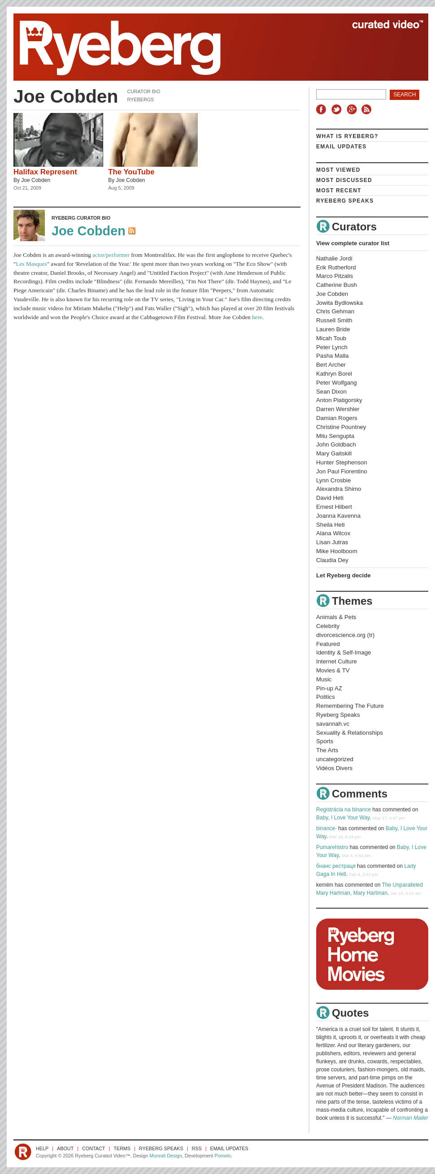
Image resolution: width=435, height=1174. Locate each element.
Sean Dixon (331, 391)
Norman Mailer (410, 1118)
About (65, 1148)
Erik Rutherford (336, 267)
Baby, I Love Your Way (343, 817)
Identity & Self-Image (343, 652)
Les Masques (31, 263)
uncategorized (334, 759)
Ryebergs (140, 99)
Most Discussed (344, 180)
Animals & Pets (336, 617)
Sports (324, 741)
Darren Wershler (338, 409)
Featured (328, 644)
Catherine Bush (336, 285)
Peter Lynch (332, 347)
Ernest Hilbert (334, 506)
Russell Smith (334, 320)
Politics (325, 696)
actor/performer (111, 254)
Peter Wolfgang (336, 382)
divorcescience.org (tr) (345, 635)
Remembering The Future (350, 705)
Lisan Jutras (332, 542)
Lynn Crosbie (333, 480)
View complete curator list (352, 243)
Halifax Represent (45, 172)
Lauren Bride (333, 329)
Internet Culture (336, 661)
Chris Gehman (335, 311)
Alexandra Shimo (338, 488)
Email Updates (341, 146)
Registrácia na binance (343, 809)
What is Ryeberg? (347, 136)
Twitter (337, 109)
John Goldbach (336, 444)
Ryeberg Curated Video (211, 47)
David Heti (330, 497)
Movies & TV (333, 670)
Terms (121, 1148)
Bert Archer (331, 364)
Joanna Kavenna (338, 515)
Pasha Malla (332, 355)
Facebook (323, 109)
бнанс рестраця (336, 866)
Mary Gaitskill (334, 453)
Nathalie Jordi (334, 258)
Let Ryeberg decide (343, 575)
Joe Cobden (35, 180)
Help (42, 1148)
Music (323, 679)
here (257, 317)
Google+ (353, 109)
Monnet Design (165, 1155)
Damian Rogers (336, 418)
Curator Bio (143, 91)
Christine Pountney (341, 427)
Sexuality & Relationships (349, 732)
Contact (93, 1148)
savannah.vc (332, 723)
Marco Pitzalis (334, 276)
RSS (367, 109)
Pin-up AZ (329, 688)
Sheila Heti (330, 524)
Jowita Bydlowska (339, 302)
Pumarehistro (332, 847)
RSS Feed (132, 231)
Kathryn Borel (334, 373)
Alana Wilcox (333, 533)
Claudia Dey (332, 560)
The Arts (327, 750)
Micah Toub (331, 338)
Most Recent (338, 190)
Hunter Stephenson (341, 462)
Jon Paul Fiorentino (341, 471)
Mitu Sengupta (335, 436)
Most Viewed (338, 170)
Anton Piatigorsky (339, 400)
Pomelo (222, 1155)
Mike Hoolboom (336, 551)
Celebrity (327, 626)
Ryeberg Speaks (345, 201)
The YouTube (131, 172)
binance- (326, 828)
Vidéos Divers (334, 768)
